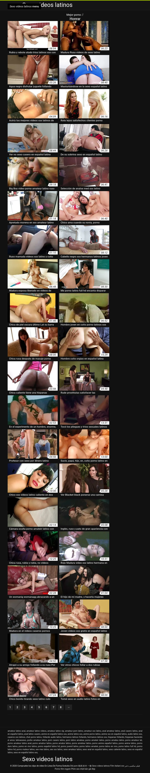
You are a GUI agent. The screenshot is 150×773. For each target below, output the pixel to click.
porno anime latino (127, 743)
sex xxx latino (56, 750)
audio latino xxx (135, 734)
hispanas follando (116, 737)
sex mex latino (42, 750)
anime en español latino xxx (54, 734)
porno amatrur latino (42, 743)
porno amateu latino (114, 740)
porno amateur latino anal (19, 743)
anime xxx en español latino (114, 734)
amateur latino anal (16, 731)
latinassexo (21, 740)
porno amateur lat (133, 740)
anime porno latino (91, 734)
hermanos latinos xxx (97, 737)
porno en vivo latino (28, 746)
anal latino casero (32, 734)
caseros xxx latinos (16, 737)
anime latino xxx (75, 734)
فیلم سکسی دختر (132, 766)
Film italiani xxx (117, 766)
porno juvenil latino (69, 746)
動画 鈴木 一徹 (85, 766)
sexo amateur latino (72, 750)
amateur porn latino (74, 731)
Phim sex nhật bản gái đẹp (83, 769)
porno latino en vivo (108, 746)
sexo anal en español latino (95, 750)
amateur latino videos (36, 731)
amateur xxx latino (92, 731)
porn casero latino (56, 740)
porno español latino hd (49, 746)
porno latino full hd (127, 746)
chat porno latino (34, 737)
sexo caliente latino (117, 750)
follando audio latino (52, 737)
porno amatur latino (62, 743)
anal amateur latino (111, 731)
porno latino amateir (89, 746)
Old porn (74, 766)
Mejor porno (74, 14)
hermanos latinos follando (74, 737)
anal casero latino (129, 731)
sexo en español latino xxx (26, 753)
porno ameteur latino (81, 743)
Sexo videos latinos (101, 766)
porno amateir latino (94, 740)
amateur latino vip (55, 731)
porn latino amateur (75, 740)
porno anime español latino (104, 743)
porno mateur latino (26, 750)
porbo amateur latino (37, 740)
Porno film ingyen (63, 769)
